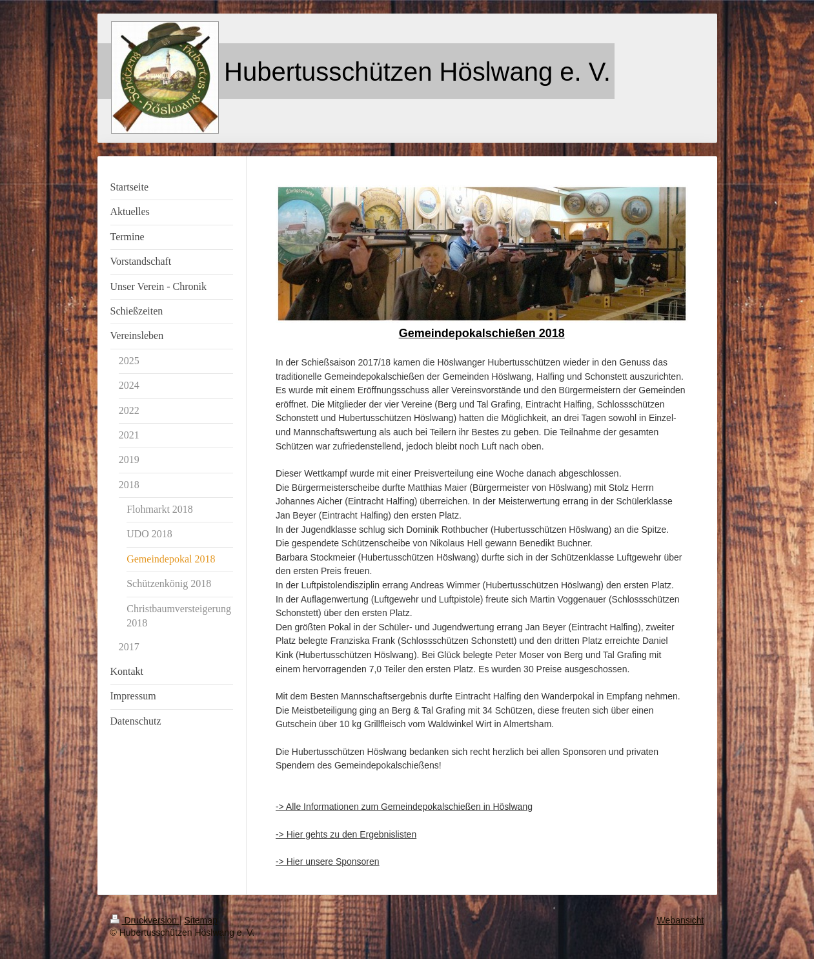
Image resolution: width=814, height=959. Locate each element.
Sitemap (201, 920)
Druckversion (144, 920)
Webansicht (680, 920)
